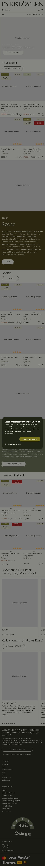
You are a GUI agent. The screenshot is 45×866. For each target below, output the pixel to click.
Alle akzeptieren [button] (30, 439)
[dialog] (22, 433)
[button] (13, 444)
